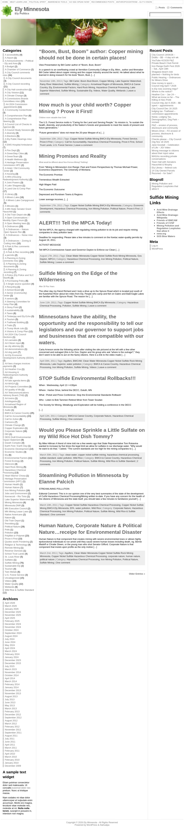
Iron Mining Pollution (15, 490)
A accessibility (12, 54)
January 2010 (12, 762)
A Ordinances (11, 226)
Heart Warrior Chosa (15, 475)
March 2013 (11, 708)
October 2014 (12, 675)
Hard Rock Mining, (86, 87)
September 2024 (13, 633)
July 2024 (10, 639)
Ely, (51, 87)
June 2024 (10, 642)
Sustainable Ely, (85, 90)
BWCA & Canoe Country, (106, 364)
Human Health (12, 484)
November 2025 (13, 615)
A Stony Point (11, 307)
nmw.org (161, 233)
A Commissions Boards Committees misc (15, 100)
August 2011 (11, 735)
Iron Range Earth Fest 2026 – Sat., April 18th (166, 67)
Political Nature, (118, 208)
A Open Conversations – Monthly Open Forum (16, 219)
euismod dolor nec (21, 787)
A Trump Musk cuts (14, 328)
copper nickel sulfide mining (92, 454)
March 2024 (11, 651)
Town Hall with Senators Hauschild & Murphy (164, 163)
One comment (75, 419)
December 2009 (13, 765)
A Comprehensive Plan (16, 115)
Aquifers (67, 361)
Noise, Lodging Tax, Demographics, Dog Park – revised (165, 120)
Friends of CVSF (165, 223)
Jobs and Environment (16, 493)
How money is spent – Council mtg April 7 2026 (164, 84)
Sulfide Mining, (69, 90)
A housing (10, 173)
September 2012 (13, 717)
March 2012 (11, 723)
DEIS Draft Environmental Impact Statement (17, 438)
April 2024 (10, 648)
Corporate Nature (13, 431)
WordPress (157, 248)
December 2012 (13, 714)
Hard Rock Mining (14, 467)
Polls (7, 529)
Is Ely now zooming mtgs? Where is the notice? (165, 90)
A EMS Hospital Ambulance (18, 144)
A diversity (10, 133)
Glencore (9, 464)
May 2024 (10, 645)
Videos (8, 581)
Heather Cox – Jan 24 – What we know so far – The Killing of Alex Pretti (165, 97)
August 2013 (11, 696)
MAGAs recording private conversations (164, 157)
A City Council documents (18, 78)
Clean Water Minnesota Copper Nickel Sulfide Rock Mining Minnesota (101, 255)
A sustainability (12, 310)
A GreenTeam (12, 156)
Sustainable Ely (12, 565)
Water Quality (11, 584)
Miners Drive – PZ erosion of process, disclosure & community (166, 134)
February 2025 (12, 621)
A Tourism (10, 319)
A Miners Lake (12, 197)
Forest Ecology (12, 461)
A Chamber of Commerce (17, 69)
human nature (133, 556)
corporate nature (116, 556)
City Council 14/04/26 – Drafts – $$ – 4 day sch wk (165, 56)
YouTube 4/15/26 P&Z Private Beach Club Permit (165, 61)
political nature (47, 559)
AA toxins (9, 398)
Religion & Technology (16, 544)
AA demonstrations (14, 349)
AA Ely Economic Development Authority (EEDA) (18, 356)
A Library (9, 194)
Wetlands (9, 587)
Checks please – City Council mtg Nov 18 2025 (166, 140)
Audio (8, 410)
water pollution (74, 364)
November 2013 (13, 693)
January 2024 (12, 657)
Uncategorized (12, 578)
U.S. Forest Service (14, 575)
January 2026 (12, 609)
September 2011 (13, 732)
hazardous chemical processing (123, 454)
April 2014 (10, 678)
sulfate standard (48, 458)
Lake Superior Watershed (17, 499)
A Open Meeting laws (15, 223)
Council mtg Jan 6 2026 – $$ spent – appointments (166, 104)
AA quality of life (13, 389)
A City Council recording (18, 84)
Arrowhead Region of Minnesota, (107, 84)
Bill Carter (74, 81)
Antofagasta (11, 401)
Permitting (10, 523)
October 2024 (12, 630)
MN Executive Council (16, 508)
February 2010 (12, 759)
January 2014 (12, 687)
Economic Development (17, 449)
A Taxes (9, 313)
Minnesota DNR (13, 505)
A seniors (9, 298)
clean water (71, 454)
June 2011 (10, 741)
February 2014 (12, 684)
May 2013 (10, 705)
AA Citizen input (13, 343)
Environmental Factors (16, 458)
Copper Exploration (14, 428)
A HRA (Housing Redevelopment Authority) (16, 178)
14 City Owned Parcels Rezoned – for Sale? (163, 172)
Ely (6, 455)
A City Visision (12, 92)
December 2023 (13, 660)
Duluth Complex (13, 443)
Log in (155, 245)
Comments (176, 7)
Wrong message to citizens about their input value (165, 152)
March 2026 (11, 606)
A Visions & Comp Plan (16, 331)
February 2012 (12, 726)
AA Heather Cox (13, 369)
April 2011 (10, 744)
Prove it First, (129, 142)
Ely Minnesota (32, 9)
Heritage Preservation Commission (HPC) (15, 480)
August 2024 (11, 636)
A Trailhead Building (15, 322)
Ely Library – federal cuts (164, 167)
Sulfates (9, 559)
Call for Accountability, (76, 142)
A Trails (8, 325)
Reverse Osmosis (14, 550)
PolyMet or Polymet (14, 535)
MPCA (51, 259)
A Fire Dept (10, 150)
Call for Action (12, 419)
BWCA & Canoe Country (17, 413)
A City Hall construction (16, 89)
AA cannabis (11, 340)
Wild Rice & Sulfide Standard (19, 590)
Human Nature (12, 487)
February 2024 (12, 654)
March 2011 (11, 747)
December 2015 (13, 663)
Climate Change (13, 425)
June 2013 (10, 702)
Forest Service (130, 138)
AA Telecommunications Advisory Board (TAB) (16, 394)
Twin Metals (11, 572)
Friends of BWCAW (167, 220)
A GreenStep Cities (14, 153)
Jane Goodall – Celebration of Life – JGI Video (165, 146)
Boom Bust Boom (89, 81)
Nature (8, 517)
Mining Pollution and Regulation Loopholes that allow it (165, 186)
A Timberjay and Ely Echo (18, 316)
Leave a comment (83, 145)
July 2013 (10, 699)
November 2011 (13, 729)
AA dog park (11, 352)
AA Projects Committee (16, 386)
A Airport (9, 57)
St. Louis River (12, 556)
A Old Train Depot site (16, 214)
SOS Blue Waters (166, 236)
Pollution (9, 532)
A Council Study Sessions (18, 130)
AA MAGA (10, 383)
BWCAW (77, 361)
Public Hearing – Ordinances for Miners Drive (166, 78)
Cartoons (9, 422)
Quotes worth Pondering (17, 541)
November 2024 (13, 627)
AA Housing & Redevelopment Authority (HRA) (15, 375)
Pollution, (67, 305)
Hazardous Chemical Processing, (113, 87)
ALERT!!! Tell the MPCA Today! (75, 223)
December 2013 (13, 690)
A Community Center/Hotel (18, 110)
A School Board (12, 290)
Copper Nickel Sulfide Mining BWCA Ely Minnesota (95, 138)
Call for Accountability (15, 416)
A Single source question (18, 284)
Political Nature (12, 526)
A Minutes (10, 206)
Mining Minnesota (13, 502)
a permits (9, 255)
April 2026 (10, 603)
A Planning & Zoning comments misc (14, 259)
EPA (72, 508)
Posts (162, 7)
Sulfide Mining (12, 562)
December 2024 (13, 624)
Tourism (9, 568)
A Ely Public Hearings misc (18, 139)
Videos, (97, 90)
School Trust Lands (14, 553)
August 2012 (11, 720)
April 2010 (10, 753)
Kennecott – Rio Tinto (15, 496)
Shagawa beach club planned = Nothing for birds (165, 73)
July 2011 (10, 738)
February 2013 (12, 711)
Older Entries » (137, 573)
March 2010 (11, 756)
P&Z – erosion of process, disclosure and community (165, 126)
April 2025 (10, 618)
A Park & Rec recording (17, 252)
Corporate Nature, (103, 416)
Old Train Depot (13, 520)
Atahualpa (104, 825)
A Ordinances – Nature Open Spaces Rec (16, 230)
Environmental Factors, (65, 87)
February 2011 (12, 750)
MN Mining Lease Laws (16, 511)
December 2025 (13, 612)
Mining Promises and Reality (72, 156)
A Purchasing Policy (15, 280)
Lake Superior (58, 364)
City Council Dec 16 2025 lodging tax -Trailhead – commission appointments (165, 111)
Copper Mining (106, 81)
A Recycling (11, 287)
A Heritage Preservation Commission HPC (16, 163)
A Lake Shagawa (13, 185)
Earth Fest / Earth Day (16, 446)
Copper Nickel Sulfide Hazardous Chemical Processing (92, 505)
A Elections (10, 136)
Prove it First (11, 538)
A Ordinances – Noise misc (19, 235)
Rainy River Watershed (51, 84)
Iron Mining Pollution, (99, 208)
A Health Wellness (14, 159)
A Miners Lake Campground (20, 200)
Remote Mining (12, 547)
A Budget (9, 66)
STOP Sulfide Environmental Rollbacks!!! (87, 378)
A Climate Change (14, 95)
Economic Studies (14, 452)
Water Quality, (109, 90)
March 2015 (11, 669)
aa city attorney (12, 346)
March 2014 (11, 681)
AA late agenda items (15, 380)
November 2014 (13, 672)
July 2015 (10, 666)
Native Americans (13, 514)
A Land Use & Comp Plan (17, 188)
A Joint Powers (12, 182)
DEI (6, 434)
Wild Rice (78, 458)
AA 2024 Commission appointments (15, 105)
